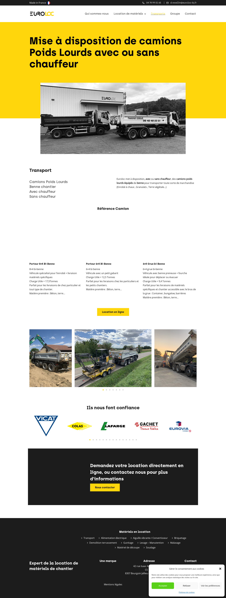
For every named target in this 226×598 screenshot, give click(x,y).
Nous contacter (105, 487)
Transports (157, 13)
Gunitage (128, 542)
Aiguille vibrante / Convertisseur (150, 538)
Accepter (163, 585)
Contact (189, 13)
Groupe (174, 13)
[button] (220, 568)
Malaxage (175, 542)
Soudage (151, 547)
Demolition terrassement (103, 542)
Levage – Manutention (152, 542)
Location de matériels (127, 13)
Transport (89, 538)
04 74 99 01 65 (153, 2)
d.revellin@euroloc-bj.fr (183, 2)
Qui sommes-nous (96, 13)
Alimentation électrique (114, 538)
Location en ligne (113, 312)
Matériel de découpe (128, 547)
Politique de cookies (187, 592)
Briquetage (180, 538)
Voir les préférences (210, 585)
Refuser (187, 585)
